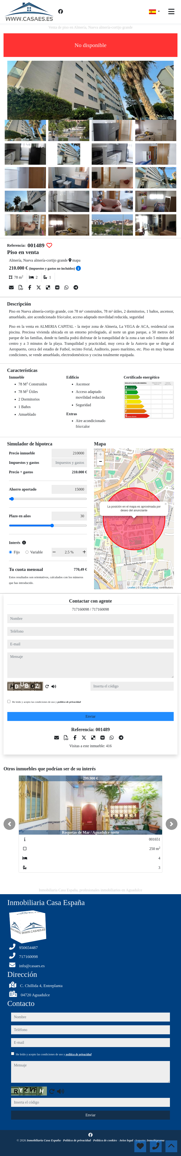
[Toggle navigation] (171, 11)
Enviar (91, 716)
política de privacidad (69, 701)
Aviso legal (126, 1140)
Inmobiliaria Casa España (44, 1140)
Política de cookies (105, 1140)
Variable (36, 552)
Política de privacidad (77, 1140)
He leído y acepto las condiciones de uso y (46, 701)
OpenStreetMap (149, 587)
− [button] (100, 462)
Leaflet (132, 587)
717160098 (80, 609)
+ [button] (100, 454)
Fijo (17, 552)
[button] (9, 824)
